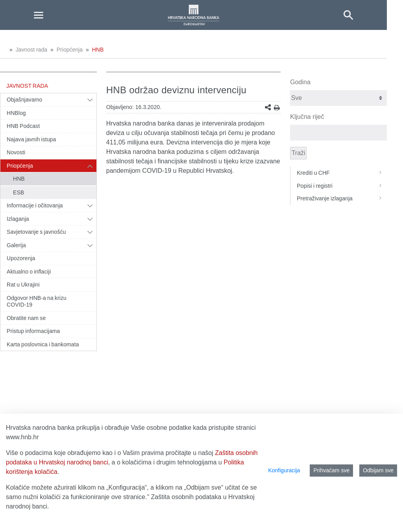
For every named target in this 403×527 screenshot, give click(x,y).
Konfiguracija (284, 470)
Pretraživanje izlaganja (342, 198)
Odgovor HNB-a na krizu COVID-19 (37, 301)
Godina (300, 82)
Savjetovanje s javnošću (36, 232)
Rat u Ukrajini (23, 284)
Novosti (16, 152)
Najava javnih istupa (31, 139)
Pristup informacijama (33, 331)
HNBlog (16, 113)
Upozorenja (21, 258)
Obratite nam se (26, 318)
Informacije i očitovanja (35, 205)
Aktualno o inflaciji (29, 271)
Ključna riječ (307, 116)
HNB (98, 49)
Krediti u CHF (342, 173)
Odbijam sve (378, 470)
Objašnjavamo (24, 99)
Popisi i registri (342, 186)
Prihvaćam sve (331, 470)
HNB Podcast (23, 126)
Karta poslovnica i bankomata (43, 344)
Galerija (16, 245)
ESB (18, 192)
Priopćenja (70, 49)
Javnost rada (31, 49)
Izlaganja (18, 219)
